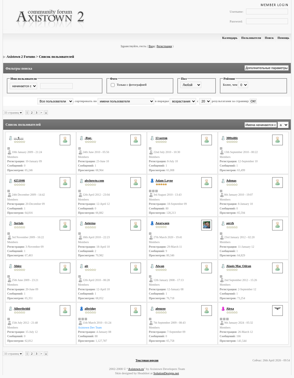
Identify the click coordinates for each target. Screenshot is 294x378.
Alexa (230, 308)
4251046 (19, 180)
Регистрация (164, 46)
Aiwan (159, 266)
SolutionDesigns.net (166, 373)
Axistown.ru (136, 369)
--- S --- (19, 138)
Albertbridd (22, 308)
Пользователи (251, 37)
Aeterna (90, 223)
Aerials (19, 223)
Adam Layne (164, 180)
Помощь (283, 37)
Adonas (231, 180)
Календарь (229, 37)
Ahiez (18, 266)
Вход (152, 46)
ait (86, 266)
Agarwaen (162, 223)
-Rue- (88, 138)
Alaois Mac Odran (238, 266)
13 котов (161, 138)
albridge (90, 308)
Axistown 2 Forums (21, 57)
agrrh (230, 223)
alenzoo (160, 308)
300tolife (232, 138)
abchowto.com (94, 180)
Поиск (269, 37)
